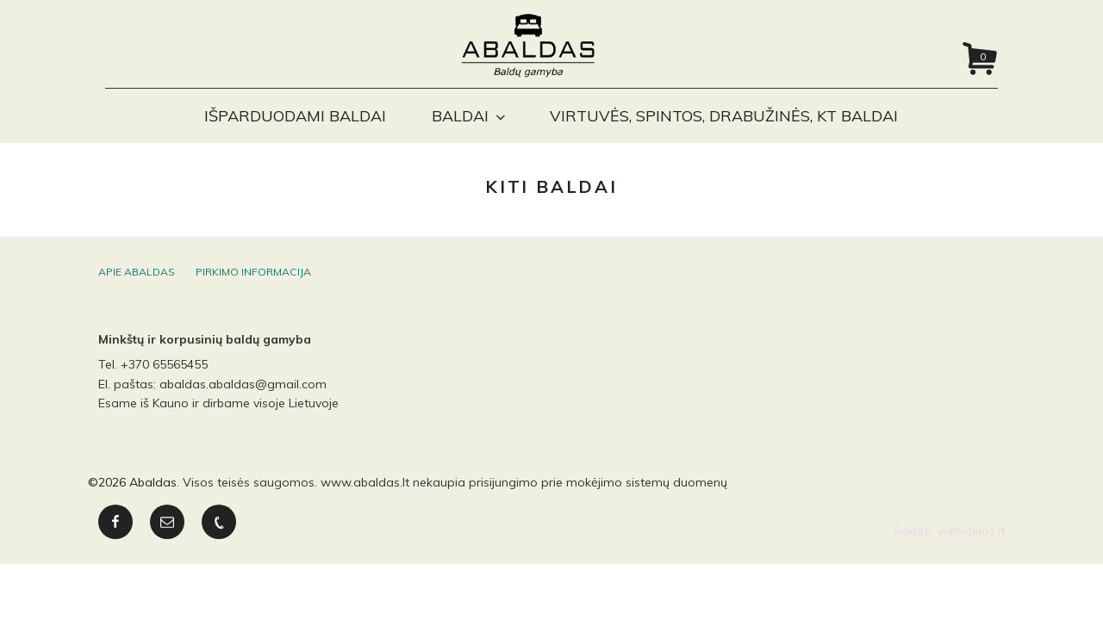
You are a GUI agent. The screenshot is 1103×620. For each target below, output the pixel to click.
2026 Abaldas (137, 496)
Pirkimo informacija (253, 285)
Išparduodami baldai (295, 116)
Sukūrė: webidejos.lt (949, 544)
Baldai (470, 116)
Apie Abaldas (136, 285)
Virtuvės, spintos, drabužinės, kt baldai (724, 116)
